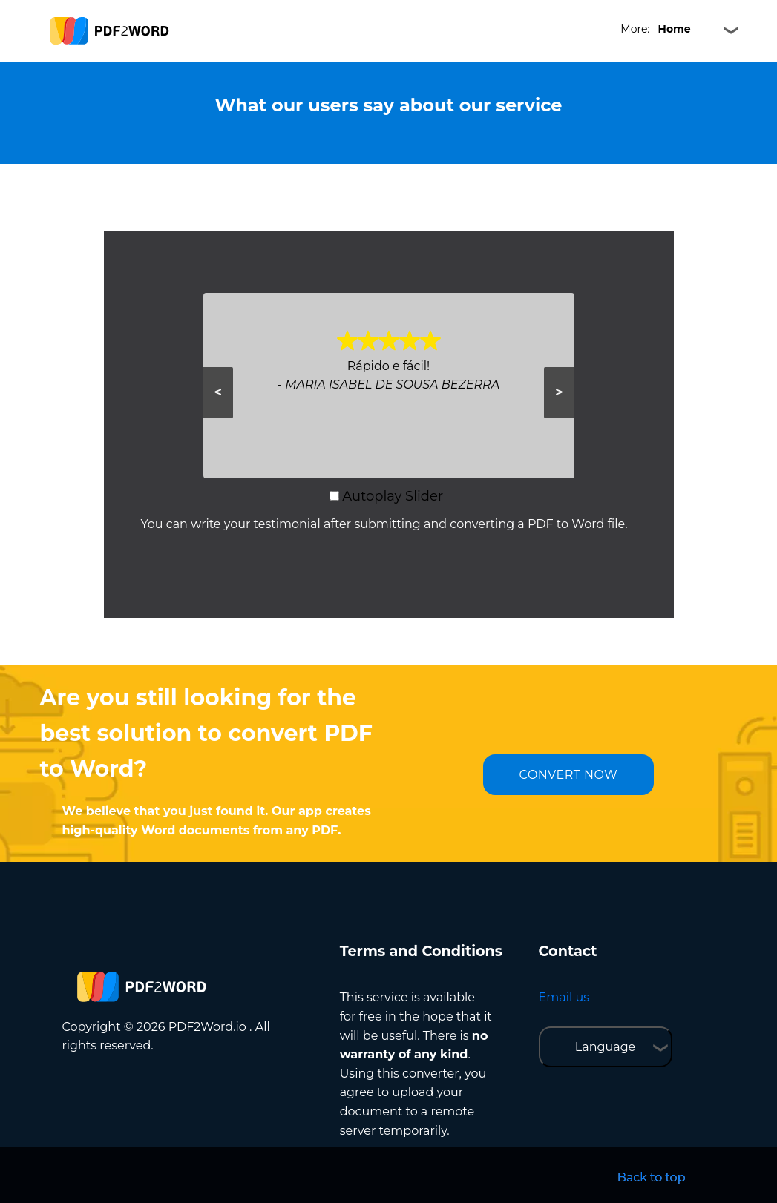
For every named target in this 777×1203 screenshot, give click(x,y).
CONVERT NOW (568, 775)
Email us (564, 997)
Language (605, 1047)
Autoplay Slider (392, 496)
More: (655, 29)
